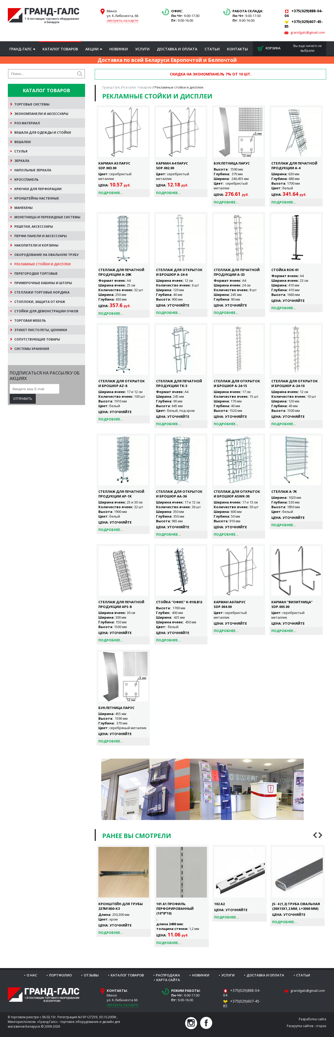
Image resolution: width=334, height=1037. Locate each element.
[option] (124, 891)
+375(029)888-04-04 (241, 993)
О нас (32, 975)
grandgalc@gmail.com (307, 32)
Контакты (237, 48)
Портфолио (60, 975)
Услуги (142, 48)
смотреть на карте (122, 20)
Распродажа (168, 975)
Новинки (118, 48)
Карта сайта (168, 979)
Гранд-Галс (20, 48)
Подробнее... (110, 192)
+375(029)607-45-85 (241, 1003)
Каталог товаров (60, 48)
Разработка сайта (312, 1019)
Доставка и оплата (177, 48)
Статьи (212, 48)
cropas (321, 1026)
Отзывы (91, 975)
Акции (92, 48)
